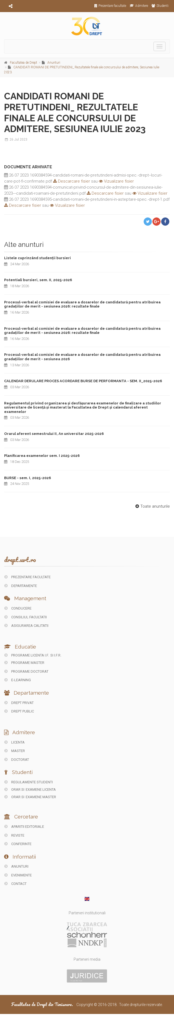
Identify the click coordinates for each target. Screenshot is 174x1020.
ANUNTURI (16, 866)
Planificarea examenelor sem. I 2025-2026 (42, 456)
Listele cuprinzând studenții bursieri (37, 258)
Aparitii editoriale (24, 827)
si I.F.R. (55, 655)
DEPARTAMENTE (20, 586)
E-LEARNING (17, 680)
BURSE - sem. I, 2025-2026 (27, 478)
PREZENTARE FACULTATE (27, 577)
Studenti (160, 6)
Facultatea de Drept (23, 63)
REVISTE (14, 835)
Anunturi (53, 63)
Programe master (24, 663)
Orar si (14, 789)
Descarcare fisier (71, 181)
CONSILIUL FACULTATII (25, 617)
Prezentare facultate (110, 6)
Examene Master (41, 797)
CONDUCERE (17, 608)
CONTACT (15, 884)
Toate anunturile (152, 506)
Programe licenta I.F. (26, 655)
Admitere (139, 6)
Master (14, 751)
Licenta (14, 742)
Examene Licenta (41, 789)
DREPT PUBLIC (19, 711)
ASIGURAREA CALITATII (26, 626)
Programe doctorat (26, 671)
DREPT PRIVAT (19, 703)
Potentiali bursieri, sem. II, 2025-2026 (38, 280)
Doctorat (16, 760)
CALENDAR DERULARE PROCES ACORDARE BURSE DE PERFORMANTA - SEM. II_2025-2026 (83, 381)
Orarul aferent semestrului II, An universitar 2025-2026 (54, 434)
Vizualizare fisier (116, 181)
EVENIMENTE (18, 875)
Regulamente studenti (28, 782)
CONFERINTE (17, 844)
